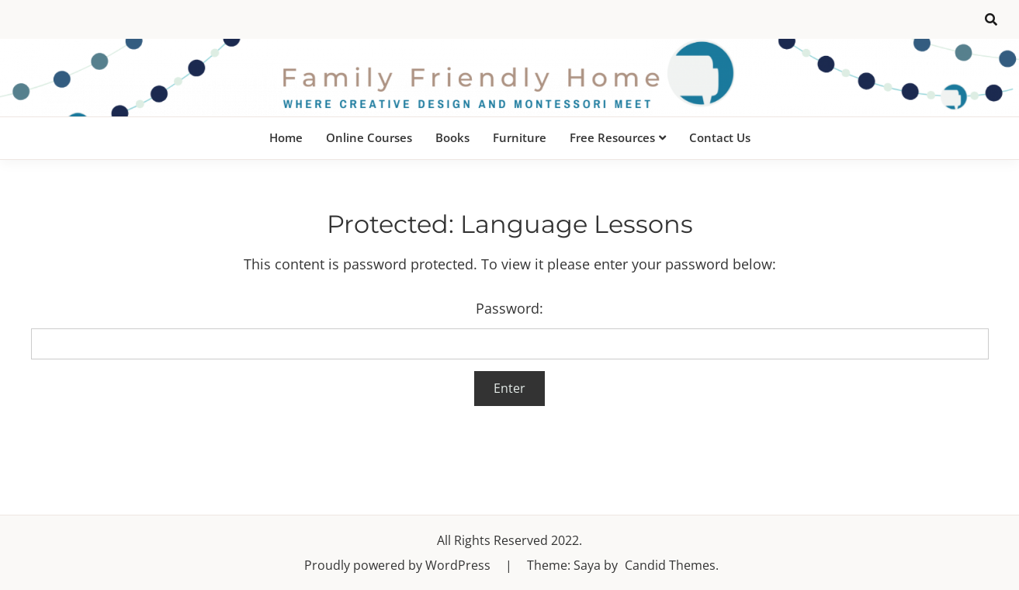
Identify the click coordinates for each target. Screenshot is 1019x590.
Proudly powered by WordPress (399, 565)
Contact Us (719, 137)
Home (286, 137)
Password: (510, 329)
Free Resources (612, 137)
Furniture (519, 137)
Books (452, 137)
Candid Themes (670, 565)
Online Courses (369, 137)
